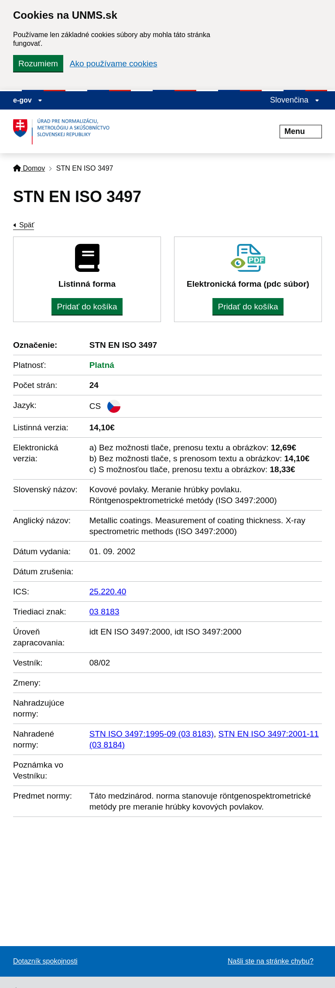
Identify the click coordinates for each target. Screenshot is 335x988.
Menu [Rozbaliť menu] (300, 131)
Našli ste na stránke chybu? (271, 961)
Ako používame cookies (113, 63)
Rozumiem (38, 63)
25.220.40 (107, 591)
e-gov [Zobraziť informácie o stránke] (27, 100)
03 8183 (104, 611)
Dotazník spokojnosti (45, 961)
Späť (26, 225)
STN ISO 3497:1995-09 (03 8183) (151, 733)
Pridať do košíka (87, 306)
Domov (29, 168)
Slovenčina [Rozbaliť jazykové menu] (294, 100)
